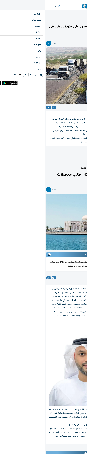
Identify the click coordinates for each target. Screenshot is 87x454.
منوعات (83, 20)
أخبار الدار (76, 162)
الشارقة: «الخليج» (67, 277)
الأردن (46, 152)
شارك (9, 43)
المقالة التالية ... (80, 449)
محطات (76, 20)
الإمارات (83, 162)
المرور (82, 152)
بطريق (65, 152)
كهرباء (74, 152)
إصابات (56, 152)
